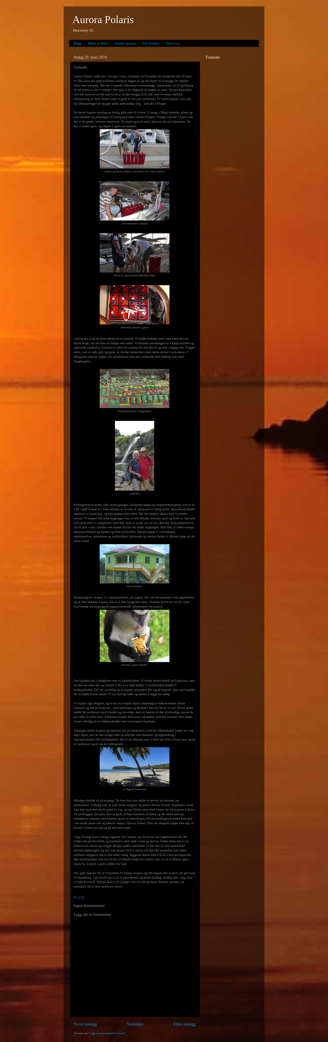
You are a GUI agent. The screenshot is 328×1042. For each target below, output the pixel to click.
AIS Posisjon (151, 43)
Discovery (173, 43)
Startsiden (135, 1024)
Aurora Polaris (103, 19)
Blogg (77, 43)
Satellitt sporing (125, 43)
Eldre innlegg (184, 1024)
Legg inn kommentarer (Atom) (107, 1033)
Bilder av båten (98, 43)
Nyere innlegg (85, 1024)
